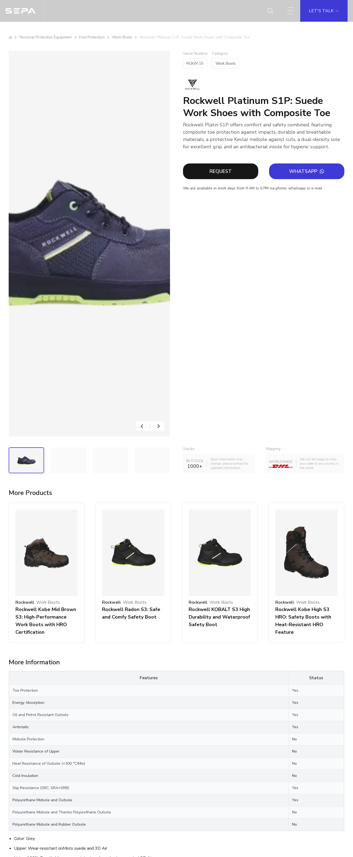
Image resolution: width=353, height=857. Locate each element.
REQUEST (221, 171)
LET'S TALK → (324, 11)
